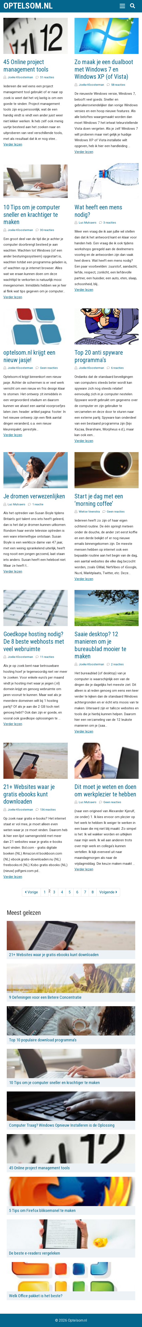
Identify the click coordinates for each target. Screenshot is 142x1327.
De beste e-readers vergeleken (34, 1253)
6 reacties (117, 368)
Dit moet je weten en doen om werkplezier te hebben (105, 790)
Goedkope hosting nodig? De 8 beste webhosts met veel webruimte (33, 641)
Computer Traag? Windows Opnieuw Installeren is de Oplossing (61, 1125)
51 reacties (47, 77)
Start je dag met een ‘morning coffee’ (98, 500)
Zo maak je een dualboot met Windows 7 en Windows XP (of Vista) (103, 69)
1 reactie (37, 504)
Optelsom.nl (28, 6)
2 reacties (117, 664)
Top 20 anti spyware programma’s (98, 356)
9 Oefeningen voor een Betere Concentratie (45, 997)
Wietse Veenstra (89, 511)
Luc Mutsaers (87, 222)
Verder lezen (12, 144)
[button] (122, 5)
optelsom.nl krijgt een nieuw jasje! (29, 356)
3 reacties (109, 222)
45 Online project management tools (25, 65)
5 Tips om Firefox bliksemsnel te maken (42, 1210)
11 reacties (47, 657)
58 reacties (118, 84)
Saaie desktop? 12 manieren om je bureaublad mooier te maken (100, 645)
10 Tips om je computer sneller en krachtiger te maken (31, 215)
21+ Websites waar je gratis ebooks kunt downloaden (29, 794)
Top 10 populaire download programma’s (43, 1040)
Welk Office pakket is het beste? (35, 1295)
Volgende (108, 892)
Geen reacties (49, 368)
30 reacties (47, 230)
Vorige (31, 892)
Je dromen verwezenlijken (34, 496)
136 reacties (48, 809)
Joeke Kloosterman (20, 77)
